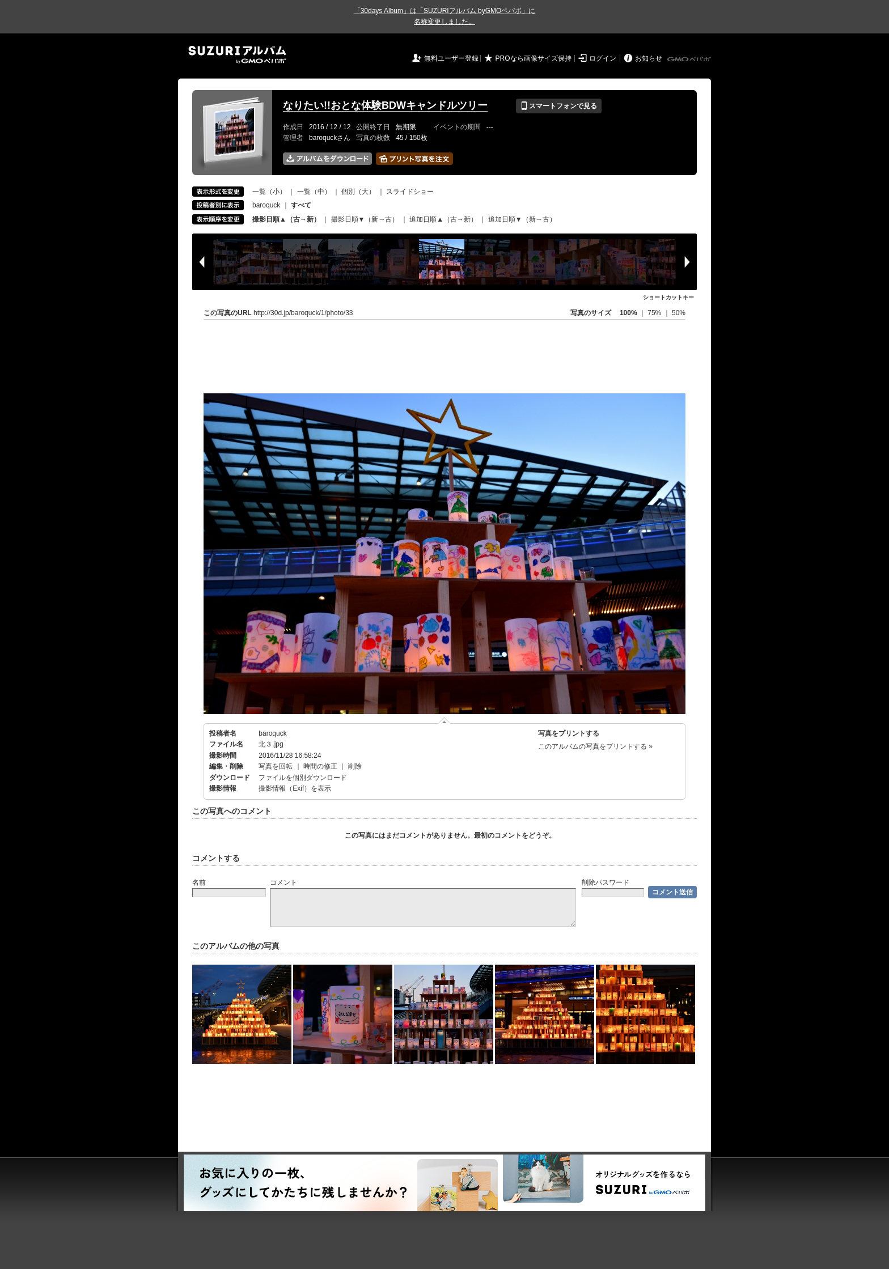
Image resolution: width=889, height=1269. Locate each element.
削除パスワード (605, 882)
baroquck (266, 205)
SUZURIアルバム (237, 55)
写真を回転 (276, 766)
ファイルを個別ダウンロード (303, 778)
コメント (283, 882)
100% (628, 313)
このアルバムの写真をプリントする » (595, 746)
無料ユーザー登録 (451, 58)
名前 (199, 882)
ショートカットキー (668, 297)
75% (655, 313)
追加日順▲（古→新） (443, 219)
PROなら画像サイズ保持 (534, 58)
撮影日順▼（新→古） (365, 219)
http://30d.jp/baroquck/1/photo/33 (303, 313)
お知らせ (648, 58)
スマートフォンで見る (558, 106)
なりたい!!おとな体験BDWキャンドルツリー (385, 105)
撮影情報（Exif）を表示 (295, 788)
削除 (355, 766)
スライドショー (410, 192)
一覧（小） (269, 192)
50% (678, 313)
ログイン (602, 58)
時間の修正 (320, 766)
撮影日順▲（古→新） (286, 219)
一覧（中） (314, 192)
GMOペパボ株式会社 (690, 59)
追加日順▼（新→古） (522, 219)
